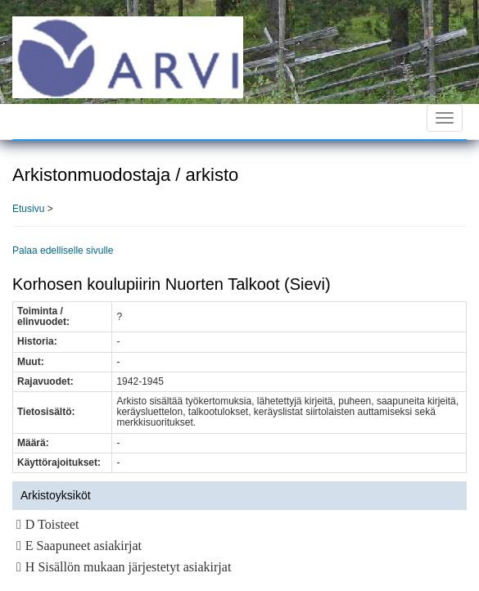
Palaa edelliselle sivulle (62, 250)
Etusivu (28, 208)
